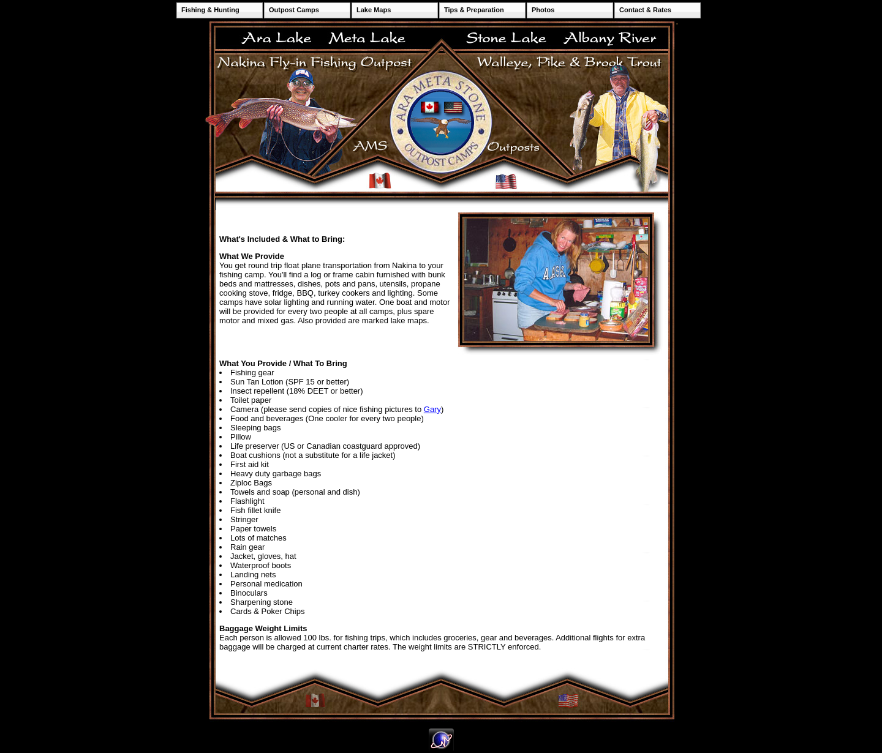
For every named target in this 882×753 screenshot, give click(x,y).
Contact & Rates (645, 9)
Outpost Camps (294, 9)
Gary (432, 409)
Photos (543, 9)
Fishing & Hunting (210, 9)
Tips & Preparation (474, 9)
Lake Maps (373, 9)
